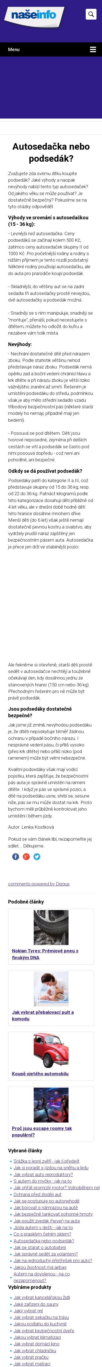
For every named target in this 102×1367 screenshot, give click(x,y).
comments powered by (39, 884)
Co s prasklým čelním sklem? (42, 1234)
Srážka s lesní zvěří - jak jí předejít (46, 1161)
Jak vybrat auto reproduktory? (43, 1174)
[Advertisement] (51, 89)
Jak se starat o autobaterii (40, 1247)
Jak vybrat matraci (32, 1363)
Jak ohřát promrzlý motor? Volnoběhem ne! (57, 1187)
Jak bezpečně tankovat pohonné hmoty (53, 1214)
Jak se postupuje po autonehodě (46, 1201)
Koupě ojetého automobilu (40, 1073)
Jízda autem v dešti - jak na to (43, 1227)
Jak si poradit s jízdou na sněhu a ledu (51, 1167)
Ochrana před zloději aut (37, 1194)
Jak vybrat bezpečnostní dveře (44, 1330)
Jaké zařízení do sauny (36, 1304)
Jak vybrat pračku (31, 1357)
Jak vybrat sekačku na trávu (41, 1317)
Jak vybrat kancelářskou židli (42, 1297)
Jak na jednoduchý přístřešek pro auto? (53, 1260)
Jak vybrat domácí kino (36, 1344)
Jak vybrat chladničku (35, 1350)
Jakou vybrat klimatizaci (37, 1337)
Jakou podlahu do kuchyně (40, 1324)
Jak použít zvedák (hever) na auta (47, 1221)
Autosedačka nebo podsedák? (44, 1241)
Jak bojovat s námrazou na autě (46, 1207)
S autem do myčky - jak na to (43, 1181)
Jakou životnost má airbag (40, 1267)
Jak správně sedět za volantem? (46, 1254)
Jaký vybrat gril (28, 1310)
